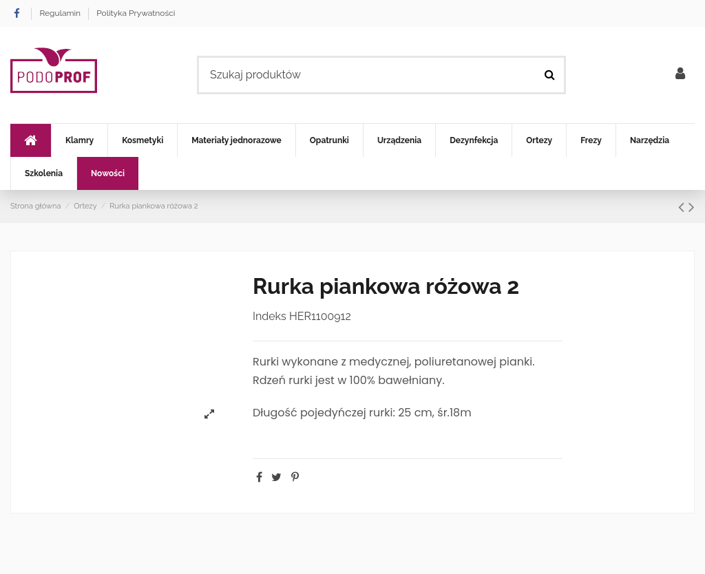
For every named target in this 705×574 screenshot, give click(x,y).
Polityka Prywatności (135, 13)
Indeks (269, 316)
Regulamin (61, 13)
